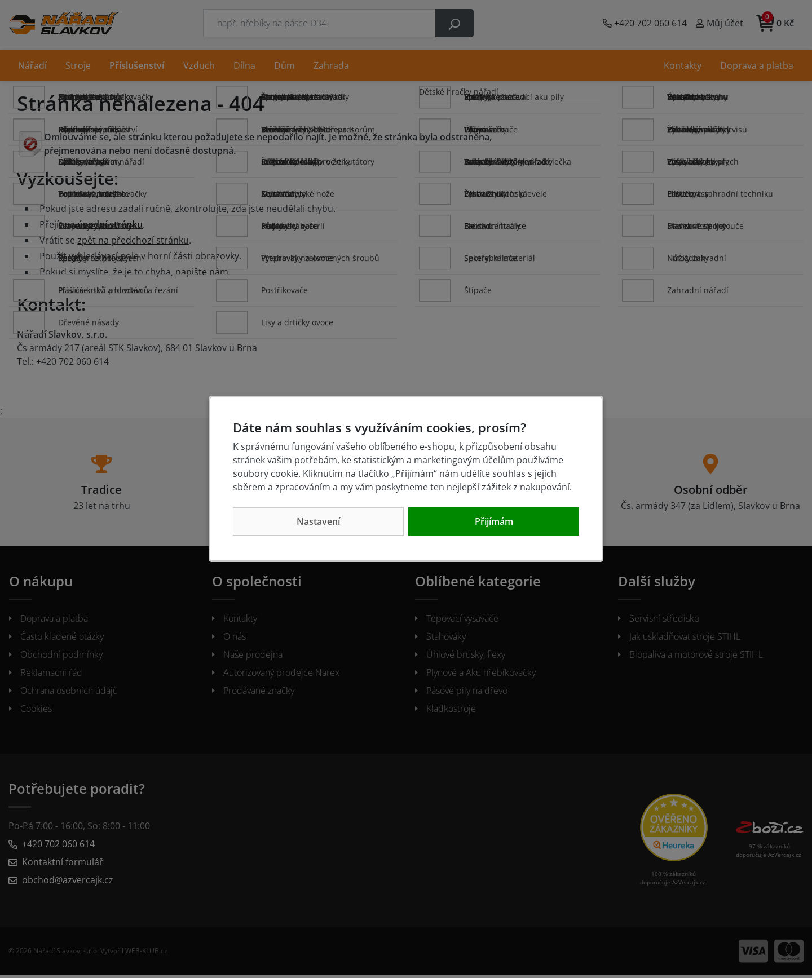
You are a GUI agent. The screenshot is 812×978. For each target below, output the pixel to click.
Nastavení (318, 521)
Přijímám (494, 521)
